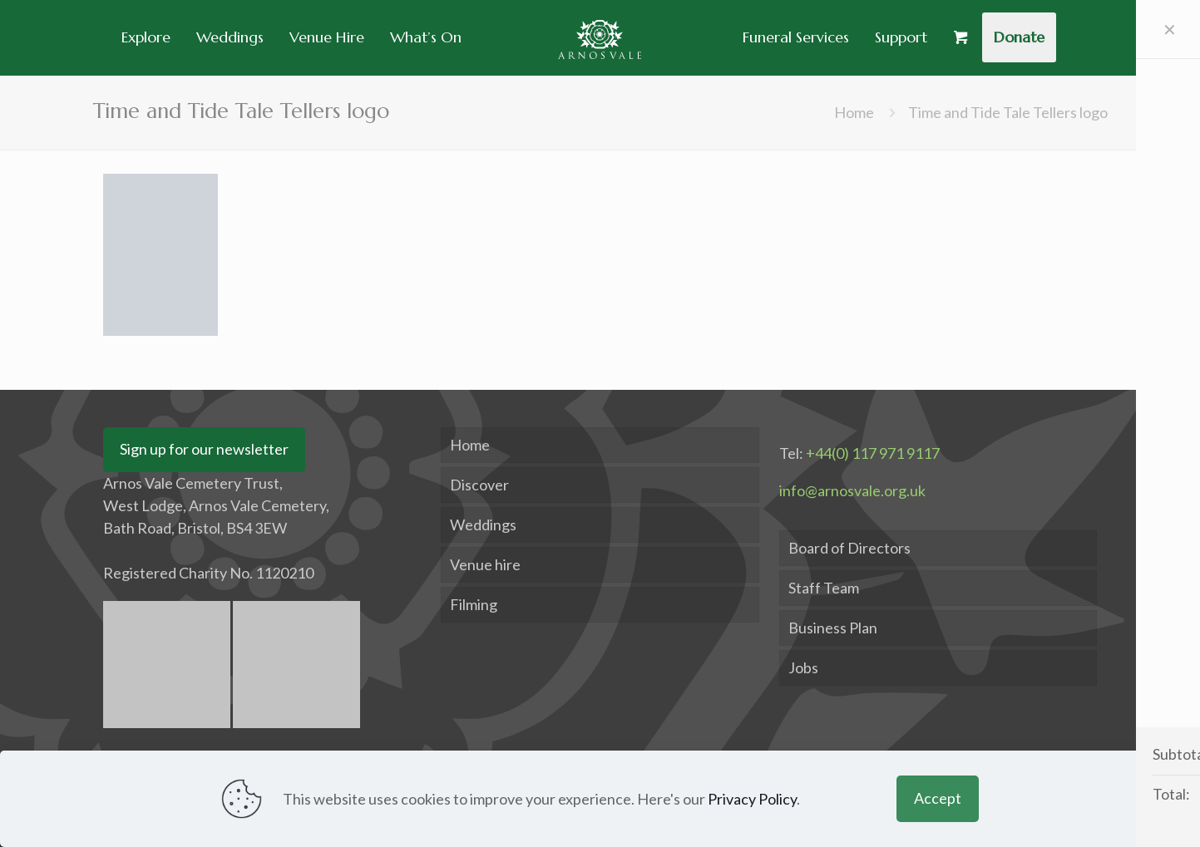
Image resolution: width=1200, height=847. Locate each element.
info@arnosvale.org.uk (852, 490)
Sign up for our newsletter (204, 449)
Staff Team (823, 588)
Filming (473, 604)
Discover (479, 484)
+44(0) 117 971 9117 (873, 453)
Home (854, 112)
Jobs (803, 667)
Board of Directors (849, 548)
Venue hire (485, 564)
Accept (937, 798)
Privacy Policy (752, 799)
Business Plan (832, 627)
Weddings (483, 524)
